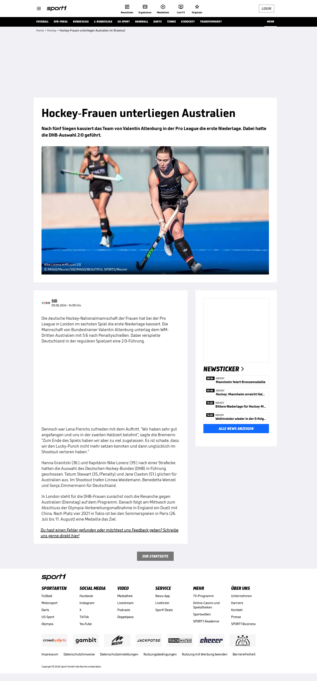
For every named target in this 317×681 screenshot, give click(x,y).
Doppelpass (125, 617)
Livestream (125, 603)
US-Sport (48, 617)
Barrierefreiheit (244, 654)
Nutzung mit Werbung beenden (204, 654)
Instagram (87, 603)
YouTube (86, 624)
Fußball (47, 596)
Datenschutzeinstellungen (119, 654)
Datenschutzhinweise (79, 654)
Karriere (237, 603)
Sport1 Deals (164, 610)
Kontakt (237, 610)
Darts (45, 610)
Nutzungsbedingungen (160, 654)
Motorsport (49, 603)
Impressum (50, 654)
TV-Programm (203, 596)
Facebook (86, 596)
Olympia (47, 624)
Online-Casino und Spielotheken (206, 605)
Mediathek (125, 596)
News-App (162, 596)
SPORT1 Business (243, 624)
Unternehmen (241, 596)
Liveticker (162, 603)
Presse (236, 617)
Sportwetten (202, 614)
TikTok (84, 617)
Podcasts (123, 610)
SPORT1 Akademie (206, 621)
